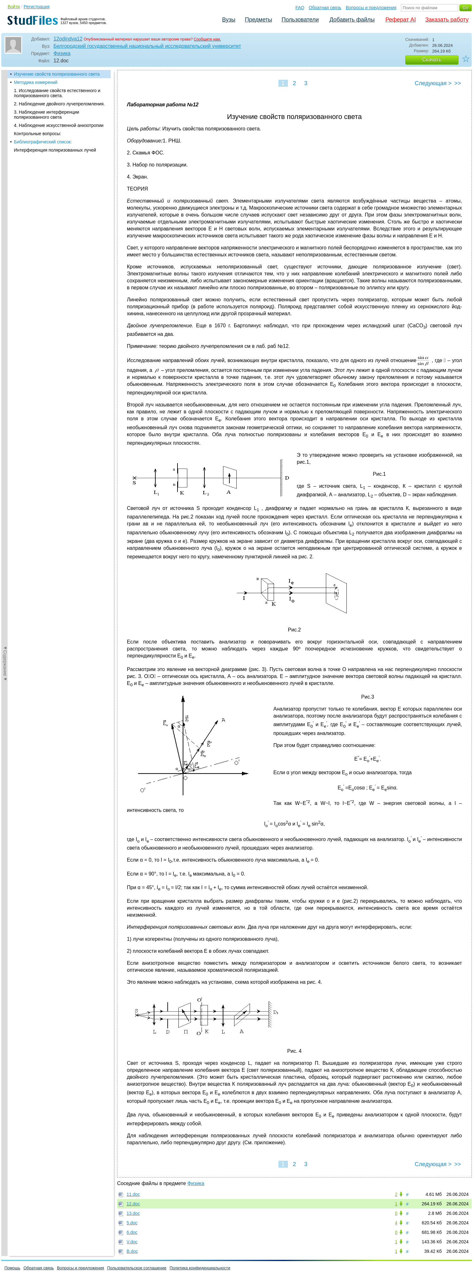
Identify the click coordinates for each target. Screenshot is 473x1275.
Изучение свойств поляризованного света (57, 74)
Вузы (228, 19)
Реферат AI (400, 19)
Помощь (12, 1268)
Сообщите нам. (207, 39)
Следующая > (433, 83)
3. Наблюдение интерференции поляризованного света (46, 115)
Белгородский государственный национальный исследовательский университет (147, 46)
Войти (14, 6)
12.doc (133, 1203)
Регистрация (37, 6)
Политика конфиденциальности (200, 1268)
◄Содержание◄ (5, 181)
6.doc (132, 1232)
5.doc (132, 1222)
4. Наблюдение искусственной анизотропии (58, 125)
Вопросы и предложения (371, 7)
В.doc (132, 1251)
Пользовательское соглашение (136, 1268)
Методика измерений (36, 82)
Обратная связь (325, 7)
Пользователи (300, 19)
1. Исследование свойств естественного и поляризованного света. (57, 93)
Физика (62, 53)
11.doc (133, 1194)
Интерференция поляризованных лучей (55, 150)
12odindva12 (68, 38)
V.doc (132, 1241)
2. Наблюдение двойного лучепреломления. (59, 103)
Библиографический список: (43, 141)
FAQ (300, 7)
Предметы (258, 19)
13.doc (133, 1213)
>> (457, 83)
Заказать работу (447, 19)
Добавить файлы (352, 19)
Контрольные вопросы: (37, 133)
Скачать (431, 59)
